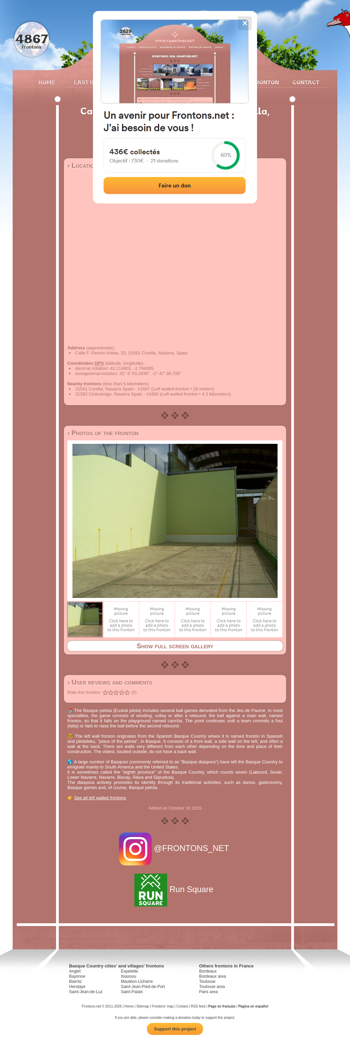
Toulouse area (212, 986)
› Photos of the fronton (102, 433)
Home (46, 82)
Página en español (253, 1006)
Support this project (175, 1028)
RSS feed (198, 1006)
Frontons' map (163, 1006)
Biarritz (75, 981)
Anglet (75, 971)
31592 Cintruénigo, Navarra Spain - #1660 (117, 394)
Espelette (129, 971)
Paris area (208, 991)
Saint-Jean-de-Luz (86, 991)
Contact (305, 82)
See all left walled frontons (100, 797)
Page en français (221, 1006)
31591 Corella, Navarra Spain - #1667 (112, 388)
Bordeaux (207, 971)
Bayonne (77, 976)
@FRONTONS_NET (175, 848)
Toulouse (207, 981)
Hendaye (77, 986)
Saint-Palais (132, 991)
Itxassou (128, 976)
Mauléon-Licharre (137, 981)
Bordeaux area (212, 976)
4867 (31, 38)
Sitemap (142, 1006)
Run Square (174, 889)
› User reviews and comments (109, 682)
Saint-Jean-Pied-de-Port (143, 986)
